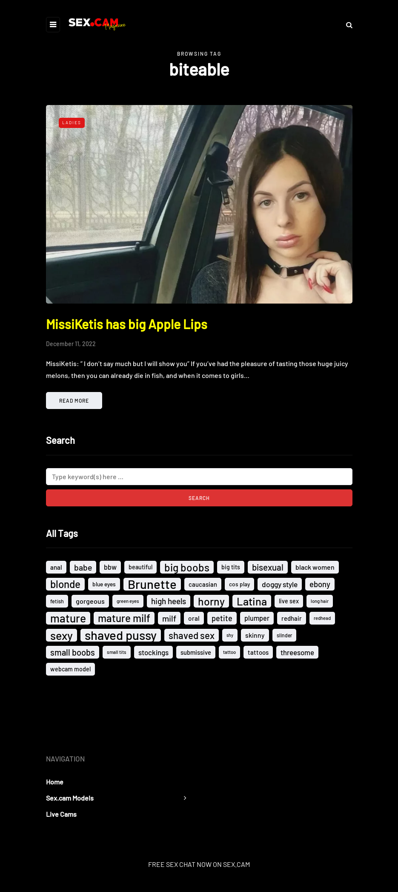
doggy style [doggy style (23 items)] (280, 584)
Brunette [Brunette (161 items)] (152, 584)
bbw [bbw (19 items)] (110, 567)
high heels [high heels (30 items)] (168, 601)
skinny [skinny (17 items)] (255, 635)
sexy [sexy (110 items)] (61, 635)
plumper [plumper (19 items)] (256, 618)
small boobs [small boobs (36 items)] (72, 652)
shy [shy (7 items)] (229, 635)
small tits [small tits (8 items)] (116, 652)
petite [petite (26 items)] (222, 618)
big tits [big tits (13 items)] (230, 567)
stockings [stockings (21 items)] (153, 652)
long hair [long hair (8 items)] (320, 601)
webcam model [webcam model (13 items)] (70, 669)
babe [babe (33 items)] (83, 567)
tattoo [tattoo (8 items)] (229, 652)
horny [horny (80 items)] (211, 601)
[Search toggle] (346, 24)
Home (54, 782)
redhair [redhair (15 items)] (291, 618)
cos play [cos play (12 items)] (239, 584)
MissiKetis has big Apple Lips (126, 324)
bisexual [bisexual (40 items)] (267, 567)
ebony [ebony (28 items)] (319, 584)
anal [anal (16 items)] (56, 567)
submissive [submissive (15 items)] (195, 652)
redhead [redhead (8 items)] (322, 618)
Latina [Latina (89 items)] (252, 601)
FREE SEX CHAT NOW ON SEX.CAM (199, 864)
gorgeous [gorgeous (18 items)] (90, 601)
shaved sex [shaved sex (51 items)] (192, 635)
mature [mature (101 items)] (68, 618)
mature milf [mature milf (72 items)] (124, 618)
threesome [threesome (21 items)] (297, 652)
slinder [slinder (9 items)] (284, 635)
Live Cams (61, 814)
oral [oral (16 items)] (194, 618)
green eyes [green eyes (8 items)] (128, 601)
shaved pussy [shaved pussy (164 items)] (121, 635)
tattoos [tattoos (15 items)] (258, 652)
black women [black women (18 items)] (315, 567)
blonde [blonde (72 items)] (65, 584)
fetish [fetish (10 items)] (57, 601)
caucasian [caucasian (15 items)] (203, 584)
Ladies (71, 122)
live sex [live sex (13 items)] (289, 601)
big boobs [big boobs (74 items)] (186, 567)
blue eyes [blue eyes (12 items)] (104, 584)
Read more (74, 400)
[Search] (199, 476)
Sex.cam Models (70, 798)
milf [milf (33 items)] (169, 618)
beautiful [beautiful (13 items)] (140, 567)
